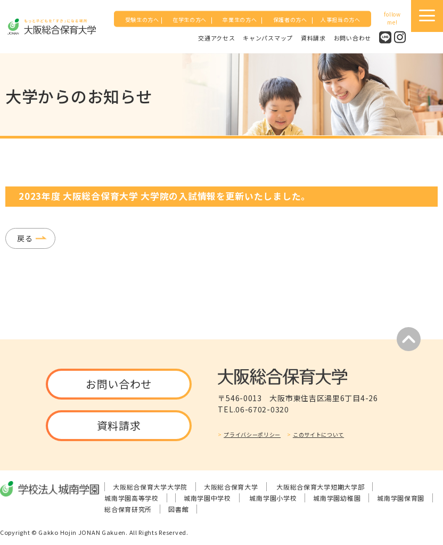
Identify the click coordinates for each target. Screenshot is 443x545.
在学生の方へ (190, 19)
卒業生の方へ (240, 19)
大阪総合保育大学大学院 (150, 486)
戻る (24, 238)
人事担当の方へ (340, 19)
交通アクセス (216, 37)
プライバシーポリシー (252, 434)
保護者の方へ (290, 19)
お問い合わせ (352, 37)
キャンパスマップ (268, 37)
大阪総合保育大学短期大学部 (320, 486)
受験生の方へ (142, 19)
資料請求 (313, 37)
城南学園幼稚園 (336, 497)
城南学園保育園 (400, 497)
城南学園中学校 (207, 497)
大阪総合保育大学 (231, 486)
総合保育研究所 (128, 509)
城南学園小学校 (273, 497)
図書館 (178, 509)
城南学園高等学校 (131, 497)
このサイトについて (318, 434)
